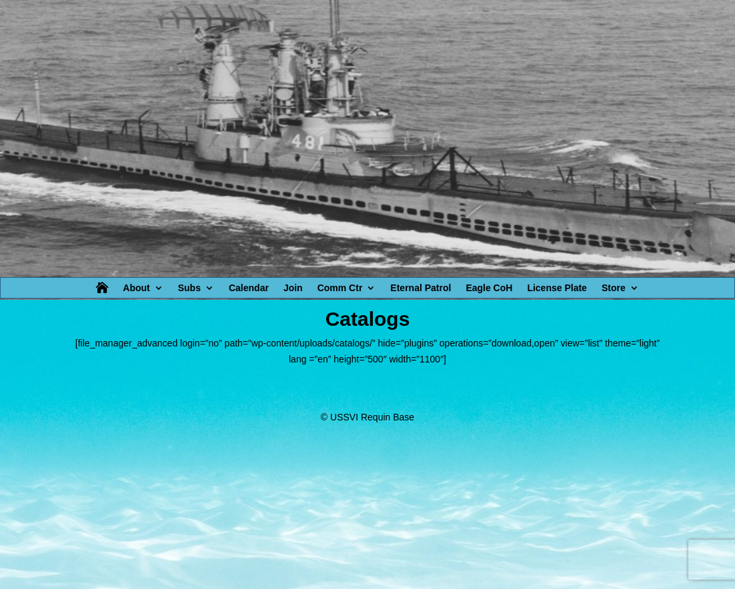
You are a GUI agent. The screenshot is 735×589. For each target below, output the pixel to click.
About (136, 288)
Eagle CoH (489, 288)
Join (293, 288)
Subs (189, 288)
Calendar (249, 288)
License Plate (557, 288)
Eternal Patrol (420, 288)
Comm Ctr (340, 288)
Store (614, 288)
